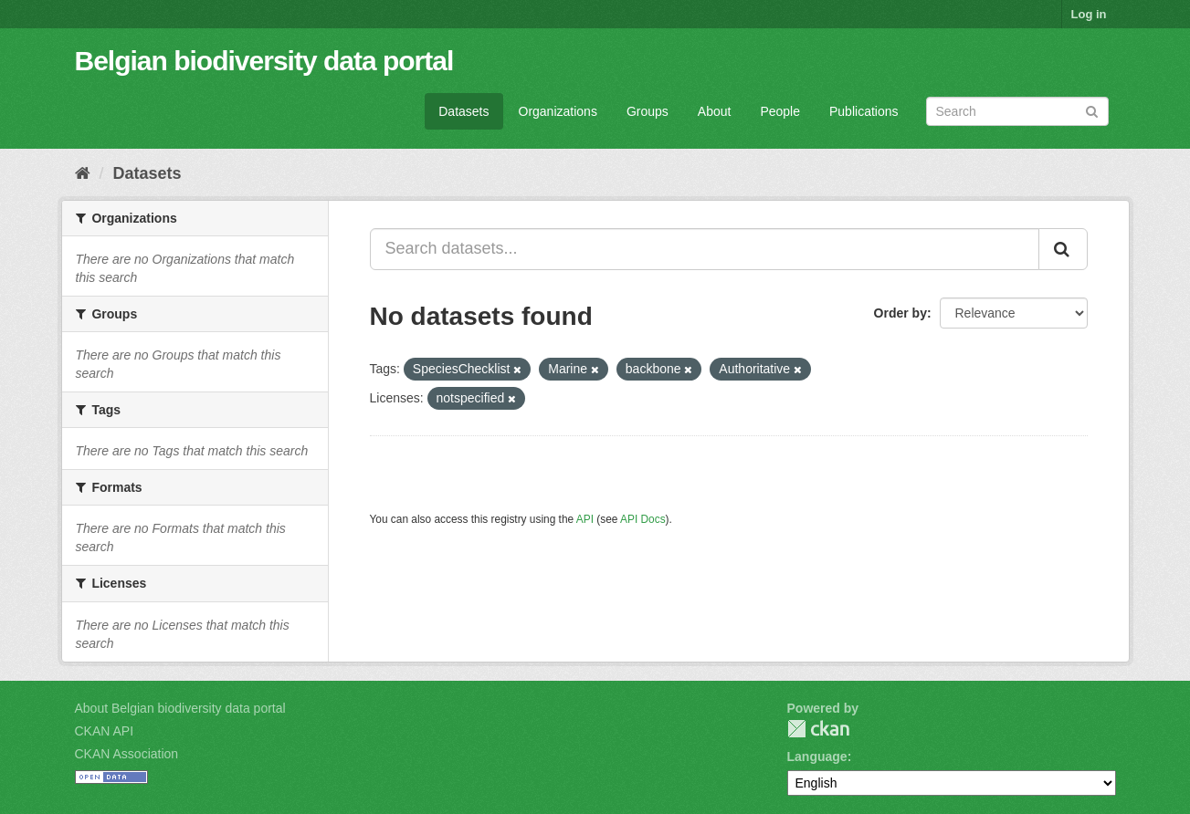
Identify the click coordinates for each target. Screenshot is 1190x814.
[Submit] (1092, 110)
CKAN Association (127, 753)
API (585, 519)
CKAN (818, 728)
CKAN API (104, 731)
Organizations (558, 111)
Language (817, 756)
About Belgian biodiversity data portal (180, 708)
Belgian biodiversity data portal (264, 61)
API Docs (643, 519)
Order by (900, 313)
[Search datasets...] (704, 249)
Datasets (463, 111)
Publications (864, 111)
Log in (1089, 14)
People (780, 111)
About (715, 111)
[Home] (82, 173)
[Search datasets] (1017, 111)
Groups (648, 111)
